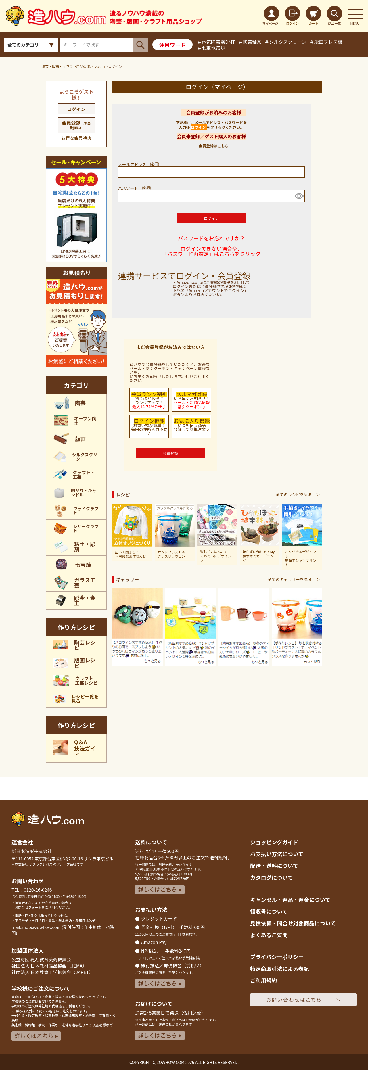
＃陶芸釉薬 (250, 41)
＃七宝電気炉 (211, 47)
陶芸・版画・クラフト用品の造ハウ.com (73, 66)
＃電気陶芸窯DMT (216, 41)
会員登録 (76, 124)
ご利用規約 (263, 980)
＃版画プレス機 (325, 41)
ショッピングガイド (274, 842)
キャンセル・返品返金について (290, 899)
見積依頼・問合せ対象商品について (293, 923)
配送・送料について (274, 865)
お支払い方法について (277, 854)
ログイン (76, 109)
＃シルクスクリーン (285, 41)
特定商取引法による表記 (279, 968)
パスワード (136, 188)
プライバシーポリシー (277, 956)
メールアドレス (140, 164)
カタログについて (271, 877)
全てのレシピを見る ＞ (298, 494)
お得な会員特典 (76, 138)
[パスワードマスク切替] (298, 196)
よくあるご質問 (269, 935)
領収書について (269, 911)
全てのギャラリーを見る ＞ (294, 579)
